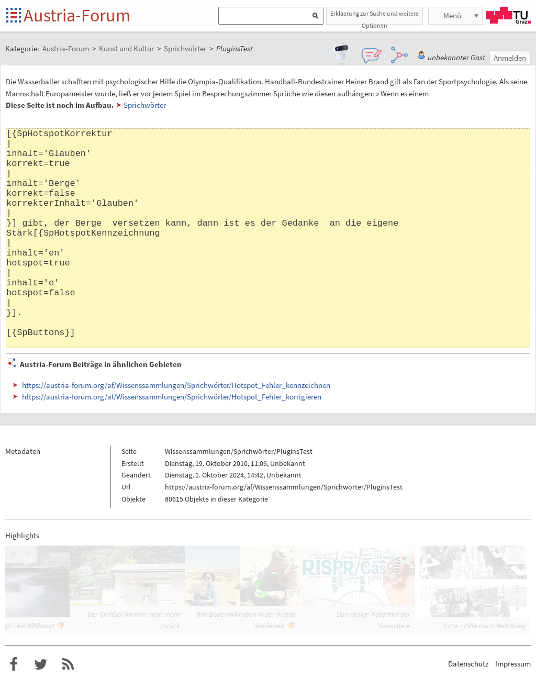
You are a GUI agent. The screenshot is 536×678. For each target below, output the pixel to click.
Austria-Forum (77, 15)
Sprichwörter (145, 105)
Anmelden (510, 58)
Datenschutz (468, 664)
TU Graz (508, 15)
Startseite (14, 16)
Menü (452, 15)
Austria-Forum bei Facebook (13, 664)
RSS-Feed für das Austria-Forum (68, 664)
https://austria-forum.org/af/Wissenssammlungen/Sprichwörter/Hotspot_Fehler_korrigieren (171, 397)
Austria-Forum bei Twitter (40, 664)
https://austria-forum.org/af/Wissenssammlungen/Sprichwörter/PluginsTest (284, 487)
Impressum (513, 664)
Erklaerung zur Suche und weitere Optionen (374, 17)
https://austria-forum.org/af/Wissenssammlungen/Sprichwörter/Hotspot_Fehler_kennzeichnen (176, 385)
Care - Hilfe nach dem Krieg (485, 625)
